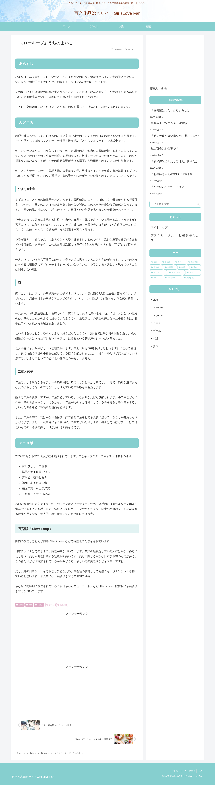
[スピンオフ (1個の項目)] (158, 272)
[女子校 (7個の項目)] (167, 262)
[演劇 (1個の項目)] (195, 267)
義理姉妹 (62, 605)
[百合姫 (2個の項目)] (156, 267)
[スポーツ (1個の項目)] (193, 272)
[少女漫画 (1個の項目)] (173, 277)
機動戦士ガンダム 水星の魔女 (169, 123)
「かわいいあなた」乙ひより (169, 186)
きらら (50, 605)
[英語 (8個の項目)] (155, 262)
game (159, 315)
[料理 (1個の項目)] (183, 267)
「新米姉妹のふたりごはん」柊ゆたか (174, 161)
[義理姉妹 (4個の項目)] (194, 262)
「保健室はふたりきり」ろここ (170, 110)
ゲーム (157, 330)
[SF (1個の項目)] (156, 277)
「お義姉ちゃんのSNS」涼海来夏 (172, 174)
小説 (155, 338)
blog (29, 605)
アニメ (39, 605)
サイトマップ (159, 227)
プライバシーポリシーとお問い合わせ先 (174, 238)
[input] (175, 204)
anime (20, 605)
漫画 (155, 346)
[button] (198, 204)
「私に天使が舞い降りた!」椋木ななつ (175, 135)
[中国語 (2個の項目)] (170, 267)
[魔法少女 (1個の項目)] (192, 277)
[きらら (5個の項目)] (180, 262)
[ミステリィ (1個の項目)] (176, 272)
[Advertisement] (77, 637)
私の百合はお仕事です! (165, 148)
